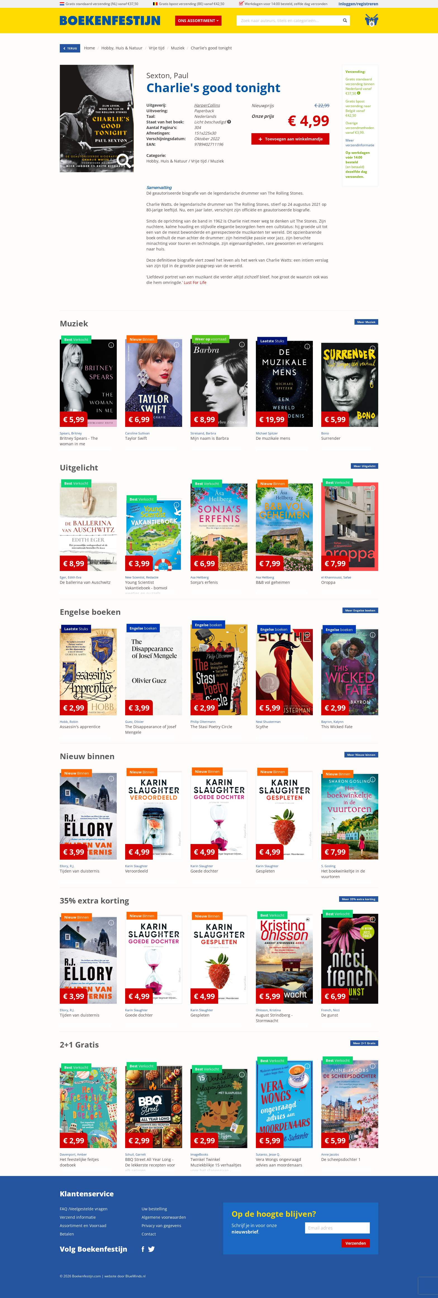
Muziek (177, 48)
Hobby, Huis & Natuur (121, 48)
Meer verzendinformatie (360, 142)
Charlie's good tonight (211, 48)
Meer (366, 322)
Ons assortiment (198, 20)
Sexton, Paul (167, 75)
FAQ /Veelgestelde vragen (84, 1208)
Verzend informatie (78, 1217)
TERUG (70, 48)
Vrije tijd (157, 48)
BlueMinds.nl (135, 1276)
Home (89, 48)
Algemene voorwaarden (164, 1217)
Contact (149, 1234)
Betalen (67, 1234)
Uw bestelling (154, 1208)
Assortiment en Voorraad (83, 1225)
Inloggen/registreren (358, 3)
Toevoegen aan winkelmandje (294, 139)
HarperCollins (207, 105)
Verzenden (356, 1243)
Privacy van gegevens (161, 1225)
